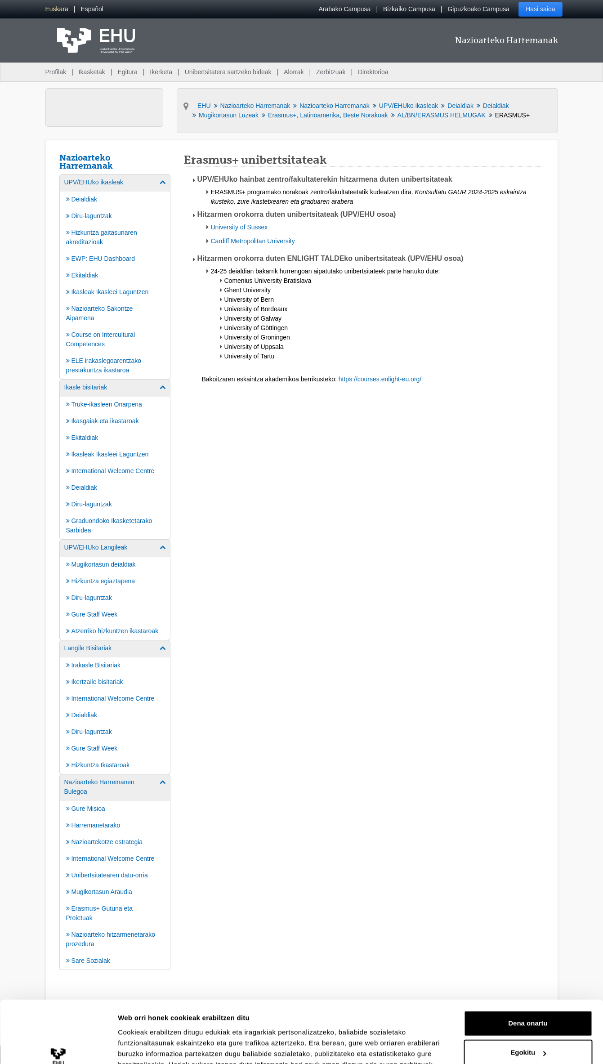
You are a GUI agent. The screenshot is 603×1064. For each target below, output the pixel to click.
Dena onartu (528, 969)
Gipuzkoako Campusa (478, 9)
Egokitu (528, 998)
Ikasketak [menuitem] (92, 72)
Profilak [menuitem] (56, 72)
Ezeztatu (528, 1028)
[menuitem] (57, 9)
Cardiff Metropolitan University (253, 241)
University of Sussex (239, 227)
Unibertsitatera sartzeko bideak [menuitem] (228, 72)
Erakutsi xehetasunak (153, 1046)
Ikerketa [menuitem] (161, 72)
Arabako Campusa (344, 9)
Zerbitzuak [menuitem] (330, 72)
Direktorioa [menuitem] (373, 72)
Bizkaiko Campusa (409, 9)
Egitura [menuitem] (127, 72)
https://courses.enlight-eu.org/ (380, 379)
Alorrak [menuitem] (294, 72)
